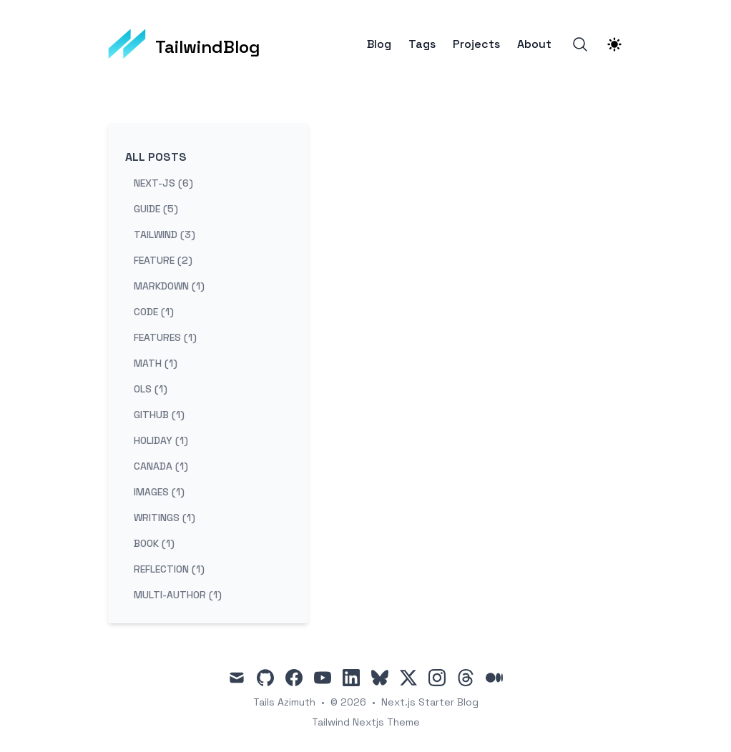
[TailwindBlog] (184, 44)
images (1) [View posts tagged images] (159, 491)
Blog (379, 44)
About (534, 44)
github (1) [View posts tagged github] (159, 414)
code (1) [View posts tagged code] (154, 311)
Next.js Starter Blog (430, 702)
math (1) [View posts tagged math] (155, 363)
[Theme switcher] (614, 44)
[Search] (580, 44)
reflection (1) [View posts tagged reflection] (169, 569)
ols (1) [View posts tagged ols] (150, 388)
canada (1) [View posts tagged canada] (161, 466)
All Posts (156, 156)
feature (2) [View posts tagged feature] (163, 260)
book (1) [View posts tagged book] (154, 543)
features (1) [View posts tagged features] (165, 337)
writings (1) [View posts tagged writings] (164, 517)
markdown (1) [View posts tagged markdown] (169, 285)
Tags (422, 44)
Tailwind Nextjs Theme (366, 722)
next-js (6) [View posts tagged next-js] (163, 183)
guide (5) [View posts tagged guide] (156, 208)
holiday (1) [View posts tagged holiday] (161, 440)
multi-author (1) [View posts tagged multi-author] (178, 594)
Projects (476, 44)
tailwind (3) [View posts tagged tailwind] (164, 234)
